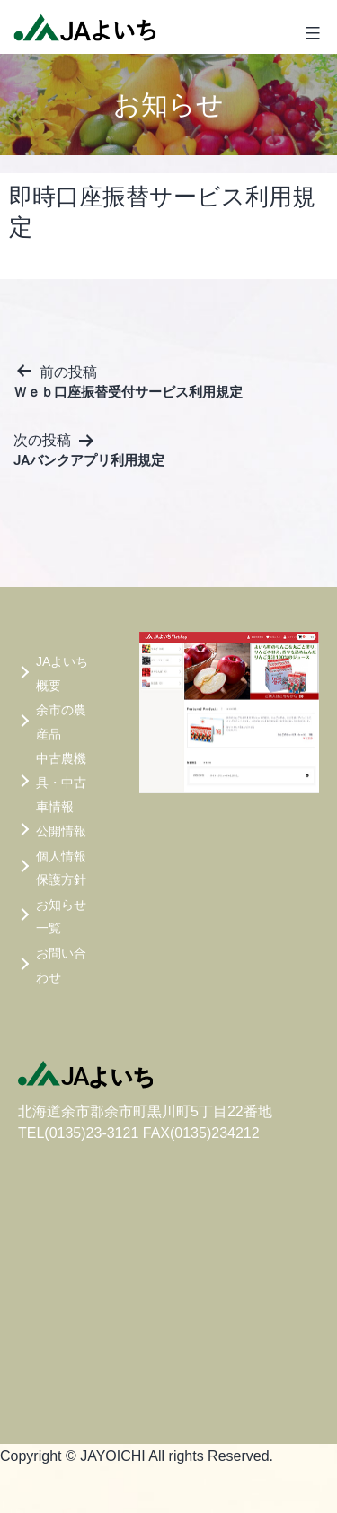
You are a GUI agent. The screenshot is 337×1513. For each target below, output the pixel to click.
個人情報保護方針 (61, 868)
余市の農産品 (61, 722)
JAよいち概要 (62, 673)
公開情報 (61, 831)
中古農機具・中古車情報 (61, 782)
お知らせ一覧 (61, 916)
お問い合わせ (61, 965)
